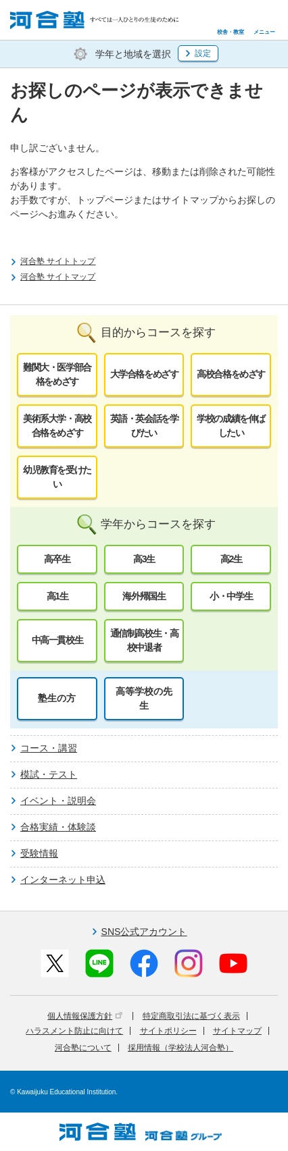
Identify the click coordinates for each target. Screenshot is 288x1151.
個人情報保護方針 (84, 1016)
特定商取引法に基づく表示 (191, 1016)
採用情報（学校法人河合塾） (180, 1047)
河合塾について (83, 1047)
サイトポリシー (168, 1031)
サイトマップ (237, 1031)
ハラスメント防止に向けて (74, 1031)
